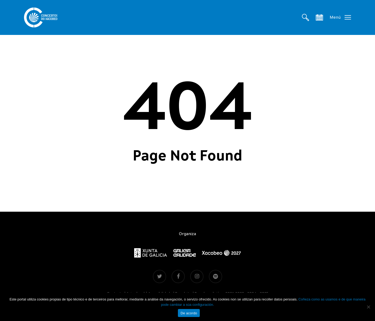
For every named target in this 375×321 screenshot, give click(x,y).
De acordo (189, 313)
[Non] (368, 307)
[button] (340, 17)
